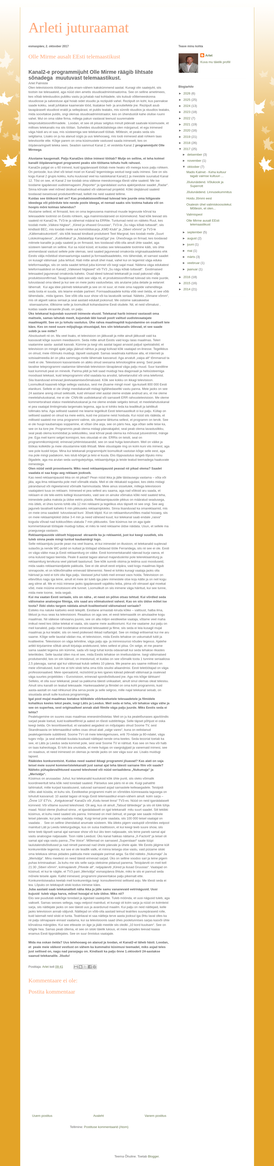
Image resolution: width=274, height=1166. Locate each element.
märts (191, 257)
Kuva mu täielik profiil (215, 62)
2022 (187, 118)
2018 (187, 143)
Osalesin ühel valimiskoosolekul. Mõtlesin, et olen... (209, 206)
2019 (187, 137)
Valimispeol (194, 214)
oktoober (193, 167)
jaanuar (193, 269)
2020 (187, 130)
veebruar (194, 263)
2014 (187, 289)
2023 (187, 112)
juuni (191, 244)
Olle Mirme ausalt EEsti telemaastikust (202, 222)
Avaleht (98, 1116)
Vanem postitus (155, 1116)
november (194, 160)
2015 (187, 283)
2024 (187, 106)
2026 (187, 93)
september (195, 232)
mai (190, 251)
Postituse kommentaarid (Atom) (106, 1127)
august (192, 238)
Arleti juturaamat (79, 27)
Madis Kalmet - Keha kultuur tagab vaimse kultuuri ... (206, 174)
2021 (187, 124)
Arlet (209, 55)
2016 (187, 277)
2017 (187, 149)
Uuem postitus (42, 1116)
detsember (195, 154)
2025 (187, 100)
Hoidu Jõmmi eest (199, 198)
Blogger (153, 1156)
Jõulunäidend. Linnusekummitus (209, 192)
